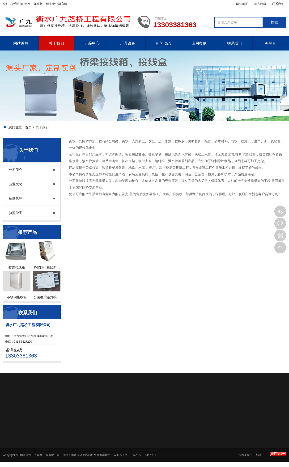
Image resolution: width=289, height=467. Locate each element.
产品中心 (92, 43)
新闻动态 (163, 43)
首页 (28, 127)
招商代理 (15, 198)
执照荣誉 (15, 213)
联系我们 (278, 4)
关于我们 (56, 43)
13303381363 (280, 211)
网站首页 (20, 43)
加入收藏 (260, 4)
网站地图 (242, 4)
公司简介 (15, 170)
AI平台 (270, 43)
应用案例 (199, 43)
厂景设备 (127, 43)
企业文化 (15, 184)
